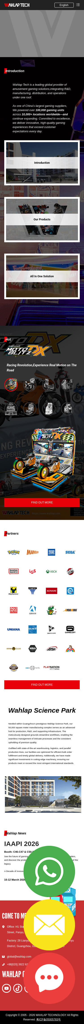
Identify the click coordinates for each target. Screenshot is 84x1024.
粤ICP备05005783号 (48, 1019)
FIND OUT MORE (42, 684)
